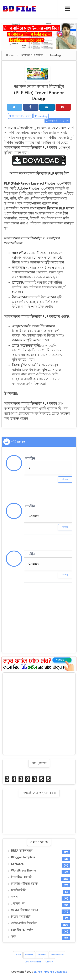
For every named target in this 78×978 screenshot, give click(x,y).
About (18, 954)
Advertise (42, 954)
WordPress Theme (23, 870)
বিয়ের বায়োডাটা (20, 916)
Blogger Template (23, 857)
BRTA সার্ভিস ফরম (21, 850)
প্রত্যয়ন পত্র (17, 903)
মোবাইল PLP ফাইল (20, 116)
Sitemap (29, 954)
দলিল (14, 897)
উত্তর (65, 479)
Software (17, 864)
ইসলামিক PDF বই (21, 877)
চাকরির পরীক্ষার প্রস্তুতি (24, 883)
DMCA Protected (33, 961)
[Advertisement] (39, 714)
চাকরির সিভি (18, 890)
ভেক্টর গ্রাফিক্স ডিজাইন (23, 923)
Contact (49, 961)
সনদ (13, 936)
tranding (41, 116)
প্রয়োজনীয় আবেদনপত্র (24, 910)
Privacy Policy (57, 954)
